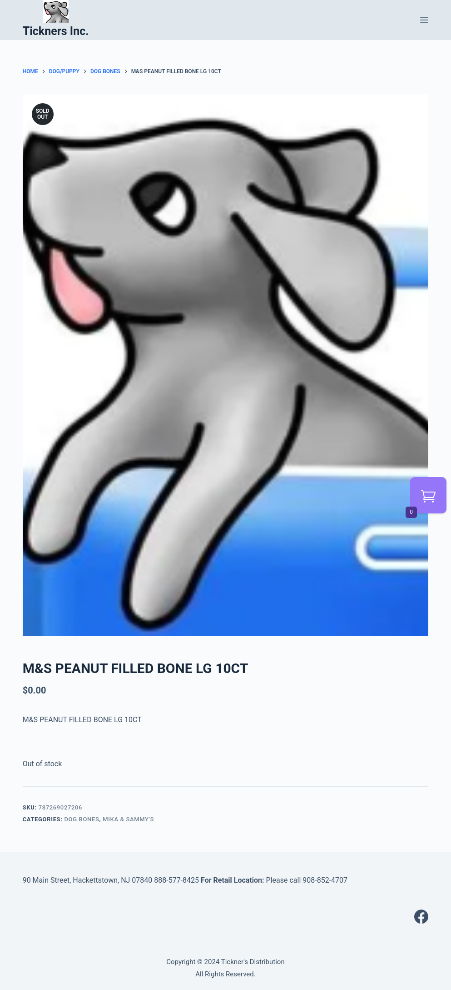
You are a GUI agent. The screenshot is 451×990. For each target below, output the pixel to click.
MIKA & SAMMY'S (128, 819)
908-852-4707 (324, 880)
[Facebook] (421, 917)
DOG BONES (81, 819)
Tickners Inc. (56, 31)
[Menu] (424, 20)
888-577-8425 (176, 880)
